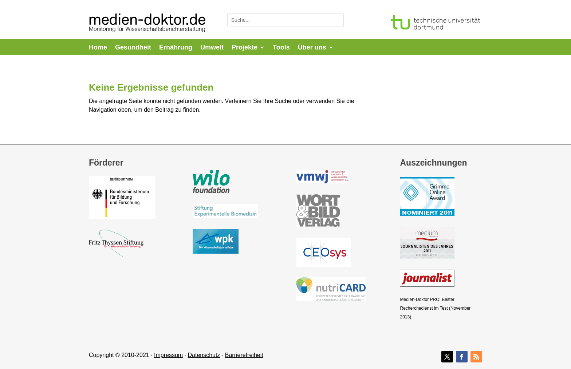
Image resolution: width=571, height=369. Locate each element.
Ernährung (175, 48)
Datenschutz (204, 355)
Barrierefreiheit (244, 355)
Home (98, 48)
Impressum (168, 355)
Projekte (244, 48)
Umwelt (212, 48)
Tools (281, 48)
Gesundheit (133, 48)
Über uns (312, 48)
